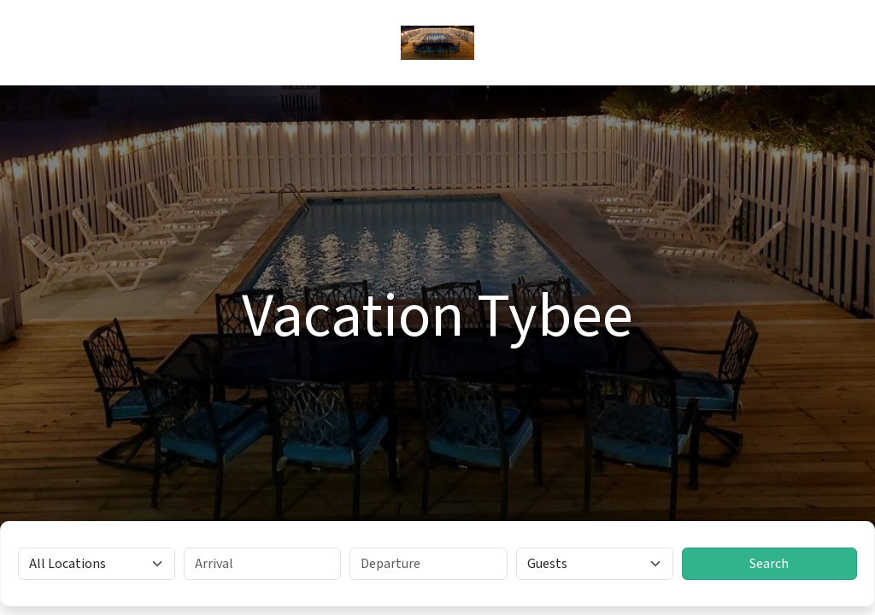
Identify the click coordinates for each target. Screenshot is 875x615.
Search (769, 563)
